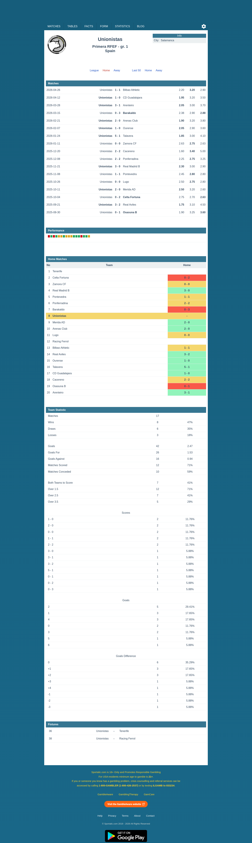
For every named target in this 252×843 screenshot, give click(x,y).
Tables (72, 26)
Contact (150, 815)
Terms (125, 815)
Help (99, 815)
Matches (54, 26)
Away (117, 70)
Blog (140, 26)
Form (104, 26)
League (94, 70)
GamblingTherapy (128, 794)
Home (148, 70)
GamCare (149, 794)
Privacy (112, 815)
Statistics (122, 26)
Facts (88, 26)
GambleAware (105, 794)
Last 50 (136, 70)
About (137, 815)
